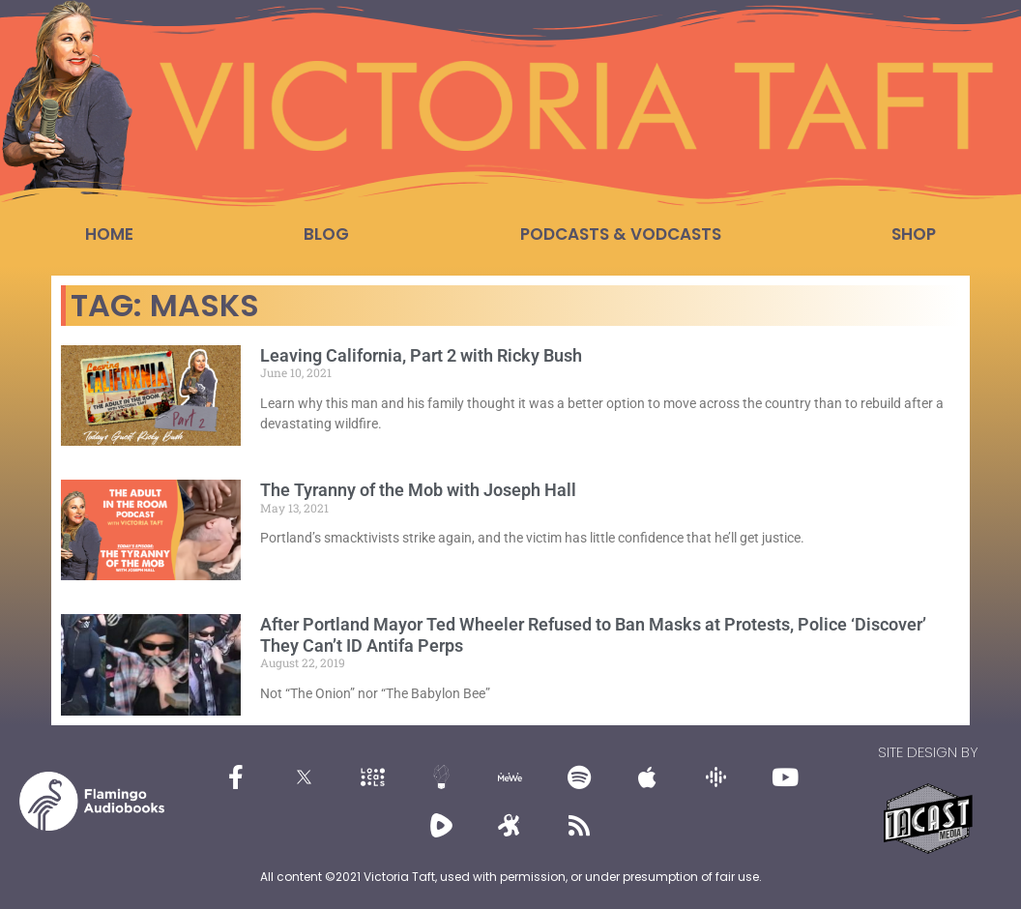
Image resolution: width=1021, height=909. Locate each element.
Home (109, 234)
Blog (326, 234)
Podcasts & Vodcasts (620, 234)
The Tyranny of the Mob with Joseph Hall (418, 490)
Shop (913, 234)
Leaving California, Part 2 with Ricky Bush (421, 355)
